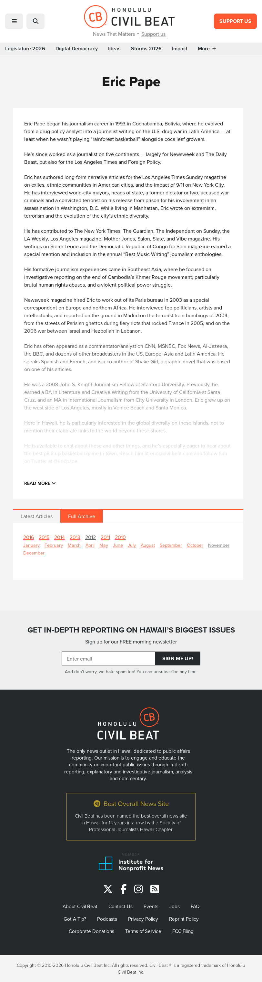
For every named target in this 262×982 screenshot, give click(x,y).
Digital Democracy (76, 48)
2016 (28, 537)
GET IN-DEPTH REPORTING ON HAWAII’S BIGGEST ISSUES (131, 630)
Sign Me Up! (177, 658)
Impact (179, 48)
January (31, 545)
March (74, 545)
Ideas (114, 48)
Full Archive (81, 516)
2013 (75, 537)
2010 (120, 537)
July (132, 545)
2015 (44, 537)
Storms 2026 (146, 48)
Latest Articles (37, 516)
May (103, 545)
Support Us (235, 21)
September (171, 545)
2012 (90, 537)
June (118, 545)
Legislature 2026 (25, 48)
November (218, 545)
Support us (153, 33)
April (90, 545)
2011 (105, 537)
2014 (59, 537)
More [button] (207, 48)
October (195, 545)
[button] (14, 21)
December (34, 552)
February (54, 545)
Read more (40, 483)
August (148, 545)
